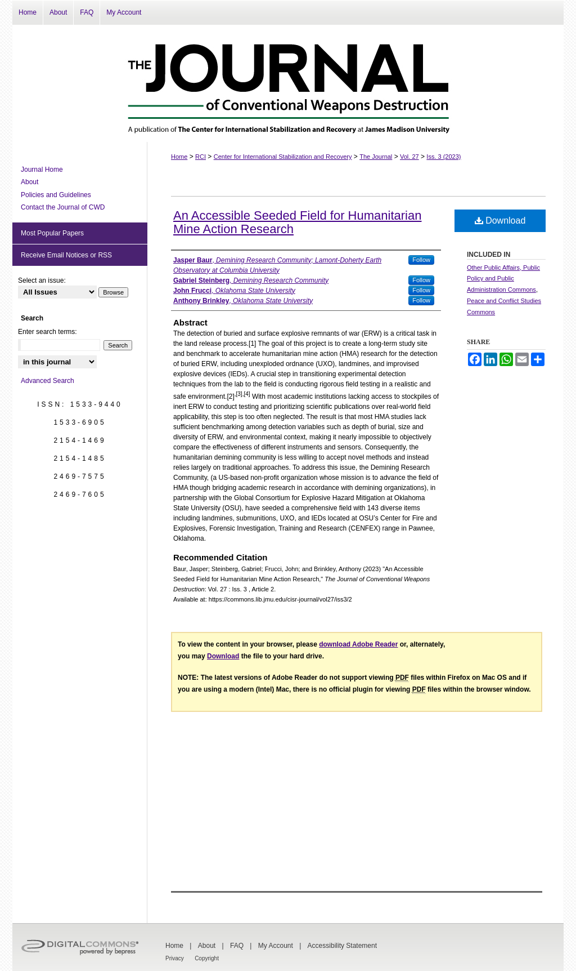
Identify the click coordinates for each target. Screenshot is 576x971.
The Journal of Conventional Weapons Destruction (288, 83)
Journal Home (42, 169)
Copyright (207, 958)
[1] (252, 344)
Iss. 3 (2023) (443, 156)
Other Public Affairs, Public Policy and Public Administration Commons (503, 278)
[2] (230, 396)
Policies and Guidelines (56, 195)
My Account (275, 946)
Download (500, 220)
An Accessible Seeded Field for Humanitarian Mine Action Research (297, 222)
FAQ (237, 946)
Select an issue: (42, 280)
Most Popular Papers (52, 233)
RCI (200, 156)
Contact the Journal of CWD (63, 207)
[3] (239, 394)
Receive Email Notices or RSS (66, 255)
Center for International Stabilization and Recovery (283, 156)
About (29, 182)
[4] (247, 394)
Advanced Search (47, 381)
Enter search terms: (47, 332)
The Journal (375, 156)
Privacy (174, 958)
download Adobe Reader (358, 644)
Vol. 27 (409, 156)
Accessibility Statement (342, 946)
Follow (421, 259)
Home (179, 156)
